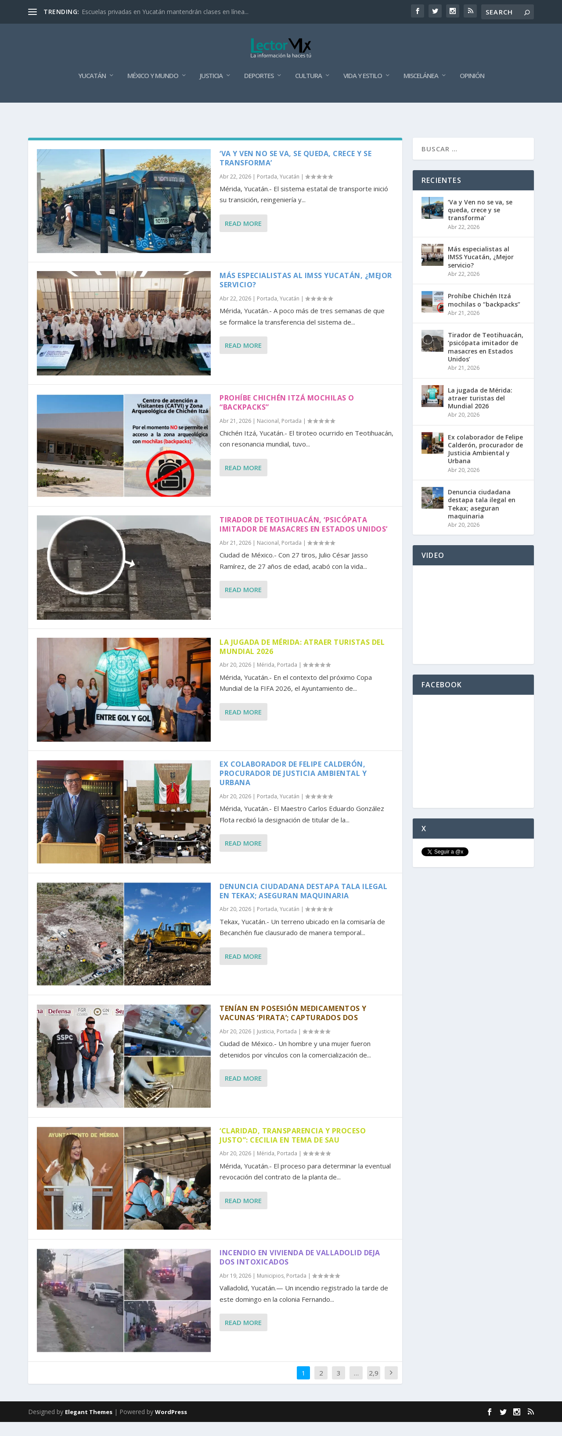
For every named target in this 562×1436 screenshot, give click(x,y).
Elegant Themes (88, 1426)
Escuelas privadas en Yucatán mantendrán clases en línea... (165, 11)
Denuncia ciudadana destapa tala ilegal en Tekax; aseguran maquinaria (303, 905)
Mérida (265, 678)
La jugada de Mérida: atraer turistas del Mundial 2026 (302, 660)
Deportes (259, 90)
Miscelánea (420, 90)
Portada (267, 190)
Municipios (270, 1289)
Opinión (472, 90)
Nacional (268, 435)
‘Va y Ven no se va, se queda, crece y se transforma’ (295, 172)
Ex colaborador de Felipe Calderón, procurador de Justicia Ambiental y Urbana (293, 787)
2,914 (373, 1393)
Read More (243, 237)
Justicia (211, 90)
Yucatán (92, 90)
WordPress (171, 1426)
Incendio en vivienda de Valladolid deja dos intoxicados (300, 1271)
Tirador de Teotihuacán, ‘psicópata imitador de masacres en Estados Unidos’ (304, 538)
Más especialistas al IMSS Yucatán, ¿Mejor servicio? (306, 294)
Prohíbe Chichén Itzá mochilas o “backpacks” (287, 416)
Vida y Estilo (362, 90)
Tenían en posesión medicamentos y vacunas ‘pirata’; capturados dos (293, 1027)
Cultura (308, 90)
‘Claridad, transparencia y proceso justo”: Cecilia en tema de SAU (293, 1149)
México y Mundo (152, 90)
